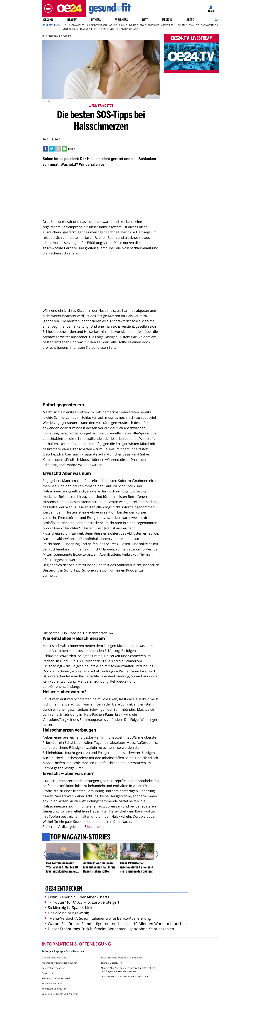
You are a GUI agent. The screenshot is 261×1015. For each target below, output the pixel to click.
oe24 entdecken (63, 889)
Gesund (48, 19)
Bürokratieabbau (96, 25)
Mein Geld (181, 25)
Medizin (167, 19)
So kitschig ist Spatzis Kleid (69, 907)
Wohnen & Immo (118, 25)
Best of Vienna (88, 28)
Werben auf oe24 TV (52, 983)
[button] (47, 8)
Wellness (121, 19)
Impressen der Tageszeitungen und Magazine (124, 976)
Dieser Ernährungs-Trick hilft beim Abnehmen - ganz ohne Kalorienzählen (109, 928)
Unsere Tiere (70, 28)
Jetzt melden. (97, 826)
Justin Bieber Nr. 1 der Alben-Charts (77, 897)
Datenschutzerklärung (53, 968)
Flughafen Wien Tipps (160, 25)
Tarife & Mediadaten (111, 962)
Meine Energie (137, 25)
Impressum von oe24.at (54, 988)
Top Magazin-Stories (80, 837)
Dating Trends (209, 25)
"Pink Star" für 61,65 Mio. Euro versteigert (82, 902)
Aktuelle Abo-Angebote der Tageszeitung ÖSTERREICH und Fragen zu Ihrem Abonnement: (128, 969)
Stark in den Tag (109, 28)
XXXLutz (194, 25)
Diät (145, 19)
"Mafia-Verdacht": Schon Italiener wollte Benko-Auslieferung (98, 918)
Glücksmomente (74, 25)
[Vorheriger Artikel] (47, 854)
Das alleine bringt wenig (67, 912)
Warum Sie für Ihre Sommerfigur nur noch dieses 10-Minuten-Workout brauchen (116, 923)
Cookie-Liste (48, 973)
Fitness (96, 19)
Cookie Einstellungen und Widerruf (60, 993)
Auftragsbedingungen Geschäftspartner (63, 951)
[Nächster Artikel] (154, 854)
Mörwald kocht (130, 28)
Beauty (72, 19)
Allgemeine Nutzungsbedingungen (59, 962)
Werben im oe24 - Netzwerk (56, 978)
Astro (190, 19)
